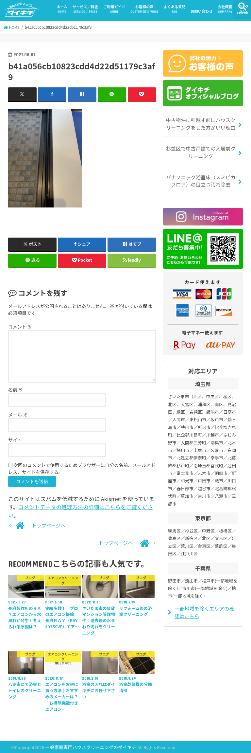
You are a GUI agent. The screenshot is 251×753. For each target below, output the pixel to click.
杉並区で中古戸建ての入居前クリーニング (201, 151)
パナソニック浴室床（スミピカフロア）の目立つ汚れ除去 (201, 179)
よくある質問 (174, 9)
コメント (20, 326)
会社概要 (225, 9)
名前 (15, 389)
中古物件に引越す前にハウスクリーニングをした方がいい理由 (201, 124)
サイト (15, 440)
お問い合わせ (201, 11)
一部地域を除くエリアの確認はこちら (206, 610)
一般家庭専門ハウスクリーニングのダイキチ (88, 747)
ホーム (62, 9)
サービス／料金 (85, 9)
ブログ (243, 9)
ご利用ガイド (114, 9)
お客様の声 (144, 9)
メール (17, 415)
